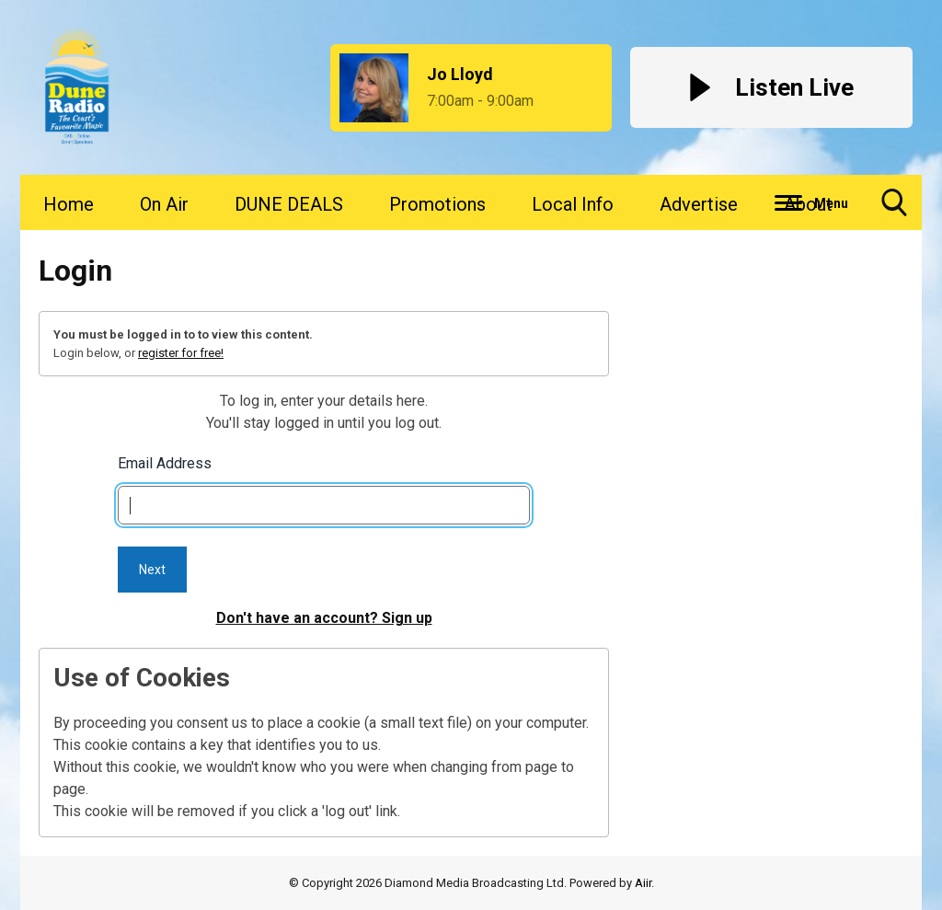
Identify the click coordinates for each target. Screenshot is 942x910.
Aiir (643, 883)
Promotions (437, 204)
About (808, 204)
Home (68, 204)
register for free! (181, 353)
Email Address (165, 463)
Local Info (573, 204)
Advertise (699, 204)
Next (152, 569)
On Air (164, 204)
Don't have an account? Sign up (324, 618)
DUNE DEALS (289, 204)
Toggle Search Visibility (894, 209)
